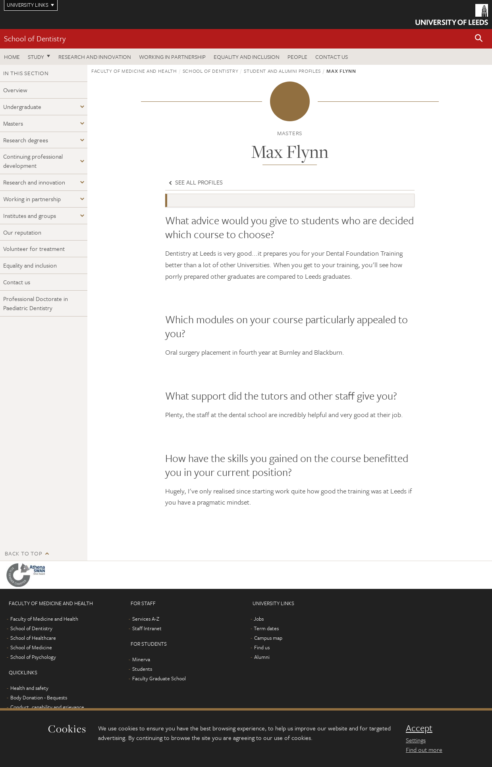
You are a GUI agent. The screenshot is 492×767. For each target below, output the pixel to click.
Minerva (141, 659)
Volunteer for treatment (34, 248)
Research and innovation (94, 56)
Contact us (331, 56)
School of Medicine (31, 647)
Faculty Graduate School (159, 678)
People (297, 56)
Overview (15, 89)
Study (36, 56)
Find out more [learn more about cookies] (424, 749)
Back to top (23, 553)
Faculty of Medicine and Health (134, 70)
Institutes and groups (29, 215)
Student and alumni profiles (282, 70)
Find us (262, 647)
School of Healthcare (33, 638)
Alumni (262, 657)
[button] (479, 39)
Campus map (268, 638)
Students (142, 669)
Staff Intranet (147, 628)
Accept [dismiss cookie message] (419, 728)
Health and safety (29, 688)
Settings (416, 740)
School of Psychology (33, 657)
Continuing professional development (33, 161)
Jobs (259, 619)
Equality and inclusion (247, 56)
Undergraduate (22, 106)
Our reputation (22, 232)
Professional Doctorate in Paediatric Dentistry (35, 303)
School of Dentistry (35, 38)
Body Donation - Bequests (38, 697)
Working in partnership (172, 56)
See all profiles (195, 182)
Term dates (266, 628)
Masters (13, 123)
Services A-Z (145, 619)
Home (12, 56)
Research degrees (25, 140)
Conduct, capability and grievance (47, 707)
